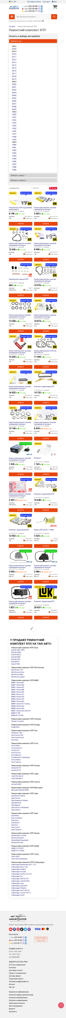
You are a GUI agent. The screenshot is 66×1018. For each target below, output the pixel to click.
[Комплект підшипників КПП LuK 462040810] (46, 592)
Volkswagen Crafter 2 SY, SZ (21, 874)
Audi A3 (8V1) (16, 655)
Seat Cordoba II (16, 818)
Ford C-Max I (15, 746)
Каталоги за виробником (18, 997)
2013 (14, 62)
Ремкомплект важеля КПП (18, 279)
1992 (14, 120)
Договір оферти (15, 976)
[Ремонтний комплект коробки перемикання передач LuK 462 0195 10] (46, 234)
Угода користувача (16, 979)
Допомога (13, 1011)
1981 (14, 147)
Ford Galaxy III (16, 755)
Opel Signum (15, 805)
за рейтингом (14, 188)
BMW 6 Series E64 (17, 708)
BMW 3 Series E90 (17, 692)
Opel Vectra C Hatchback (20, 807)
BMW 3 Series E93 (17, 699)
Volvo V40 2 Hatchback (19, 859)
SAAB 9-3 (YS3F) (17, 848)
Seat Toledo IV (16, 830)
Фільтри (53, 188)
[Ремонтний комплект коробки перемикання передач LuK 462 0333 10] (20, 234)
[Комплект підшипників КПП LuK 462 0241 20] (45, 377)
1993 (14, 123)
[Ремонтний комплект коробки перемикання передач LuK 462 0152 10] (45, 198)
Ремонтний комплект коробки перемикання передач (45, 208)
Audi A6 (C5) (15, 659)
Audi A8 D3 (15, 662)
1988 (14, 167)
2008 (14, 106)
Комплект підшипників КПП (44, 386)
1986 (14, 161)
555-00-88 (30, 6)
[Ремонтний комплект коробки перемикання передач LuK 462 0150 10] (20, 413)
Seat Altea (15, 816)
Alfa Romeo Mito (17, 674)
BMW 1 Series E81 (17, 683)
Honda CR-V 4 (16, 768)
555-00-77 (30, 11)
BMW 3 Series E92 (17, 697)
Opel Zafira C (16, 810)
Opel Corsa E (15, 798)
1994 (14, 126)
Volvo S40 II (15, 856)
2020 (14, 49)
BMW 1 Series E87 (17, 687)
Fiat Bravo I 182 (16, 733)
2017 (14, 73)
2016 (14, 71)
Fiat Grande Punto (17, 737)
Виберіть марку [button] (18, 175)
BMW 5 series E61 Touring (20, 704)
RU (15, 2)
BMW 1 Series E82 (17, 685)
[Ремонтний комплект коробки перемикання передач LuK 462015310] (20, 306)
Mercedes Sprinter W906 (20, 790)
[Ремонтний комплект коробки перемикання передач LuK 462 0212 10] (46, 413)
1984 (14, 156)
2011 (14, 57)
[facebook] (14, 929)
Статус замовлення (17, 965)
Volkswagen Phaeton (18, 888)
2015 (14, 68)
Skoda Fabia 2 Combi (18, 835)
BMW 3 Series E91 (17, 694)
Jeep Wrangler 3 (17, 778)
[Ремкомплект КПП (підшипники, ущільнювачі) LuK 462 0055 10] (20, 198)
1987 (14, 164)
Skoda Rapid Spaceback (19, 840)
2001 (14, 87)
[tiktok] (21, 929)
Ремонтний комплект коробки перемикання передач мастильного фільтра (20, 459)
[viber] (29, 929)
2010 (14, 54)
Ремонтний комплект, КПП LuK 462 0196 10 (45, 351)
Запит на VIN (41, 941)
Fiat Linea (14, 740)
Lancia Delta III (16, 784)
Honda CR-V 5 (16, 770)
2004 (14, 95)
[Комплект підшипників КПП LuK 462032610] (20, 521)
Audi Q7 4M (15, 664)
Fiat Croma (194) (17, 735)
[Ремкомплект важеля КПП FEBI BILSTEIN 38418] (20, 270)
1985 (14, 159)
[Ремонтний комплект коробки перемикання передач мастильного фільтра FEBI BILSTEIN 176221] (20, 485)
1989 (14, 170)
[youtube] (10, 929)
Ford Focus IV (16, 753)
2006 (14, 101)
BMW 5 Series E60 (17, 701)
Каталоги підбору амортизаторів (21, 995)
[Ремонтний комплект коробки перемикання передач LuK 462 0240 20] (20, 377)
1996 (14, 131)
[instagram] (18, 929)
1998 (14, 137)
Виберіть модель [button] (19, 180)
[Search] (54, 16)
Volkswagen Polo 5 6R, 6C (20, 890)
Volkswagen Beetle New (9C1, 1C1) (23, 864)
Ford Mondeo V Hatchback (20, 757)
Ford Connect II (16, 748)
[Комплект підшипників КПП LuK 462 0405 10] (45, 485)
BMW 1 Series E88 (17, 690)
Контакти (46, 2)
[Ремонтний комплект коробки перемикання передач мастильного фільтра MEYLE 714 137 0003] (20, 449)
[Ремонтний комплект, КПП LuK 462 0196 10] (45, 342)
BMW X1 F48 (15, 713)
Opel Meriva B (16, 803)
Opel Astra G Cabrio (18, 796)
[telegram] (25, 929)
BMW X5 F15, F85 (17, 715)
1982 (14, 150)
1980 (14, 145)
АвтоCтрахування (15, 1006)
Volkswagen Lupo (17, 883)
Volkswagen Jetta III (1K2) (20, 881)
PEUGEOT (37, 458)
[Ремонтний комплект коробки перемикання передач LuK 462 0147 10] (46, 306)
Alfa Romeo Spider (18, 677)
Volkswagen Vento (18, 895)
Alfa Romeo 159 (17, 670)
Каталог (12, 984)
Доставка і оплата (34, 2)
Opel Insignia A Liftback (19, 800)
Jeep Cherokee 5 (17, 776)
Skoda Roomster (17, 842)
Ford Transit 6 (16, 762)
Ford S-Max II (15, 760)
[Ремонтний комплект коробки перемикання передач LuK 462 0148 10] (20, 342)
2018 (14, 76)
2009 (14, 109)
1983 (14, 153)
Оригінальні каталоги (17, 1003)
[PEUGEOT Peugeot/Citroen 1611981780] (45, 449)
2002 (14, 90)
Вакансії (12, 1009)
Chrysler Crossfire (17, 721)
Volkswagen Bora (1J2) (19, 867)
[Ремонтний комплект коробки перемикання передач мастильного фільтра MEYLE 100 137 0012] (45, 556)
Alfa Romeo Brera (17, 672)
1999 (14, 139)
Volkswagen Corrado (18, 872)
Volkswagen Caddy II (18, 869)
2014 (14, 65)
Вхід (54, 2)
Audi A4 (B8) (15, 657)
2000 (14, 84)
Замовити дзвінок (41, 937)
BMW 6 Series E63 (17, 706)
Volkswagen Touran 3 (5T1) (21, 893)
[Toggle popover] (61, 1005)
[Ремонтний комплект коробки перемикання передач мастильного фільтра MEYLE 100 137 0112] (20, 556)
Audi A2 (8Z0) (16, 652)
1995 (14, 128)
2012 (14, 59)
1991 (14, 117)
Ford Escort (15, 750)
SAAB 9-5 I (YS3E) (17, 851)
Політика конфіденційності (19, 981)
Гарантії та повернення (17, 973)
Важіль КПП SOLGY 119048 (44, 530)
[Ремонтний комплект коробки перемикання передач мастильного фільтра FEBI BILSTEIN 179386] (20, 592)
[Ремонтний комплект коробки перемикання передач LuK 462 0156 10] (45, 270)
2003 (14, 92)
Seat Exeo (14, 820)
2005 (14, 98)
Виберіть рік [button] (17, 41)
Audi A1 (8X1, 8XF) (18, 650)
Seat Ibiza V (15, 823)
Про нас (12, 987)
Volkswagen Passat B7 (19, 886)
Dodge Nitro (15, 727)
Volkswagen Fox (17, 876)
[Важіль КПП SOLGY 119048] (45, 521)
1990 (14, 114)
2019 (14, 79)
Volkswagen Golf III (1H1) (20, 879)
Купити (21, 224)
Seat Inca (14, 825)
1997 (14, 134)
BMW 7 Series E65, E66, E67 (21, 711)
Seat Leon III (15, 827)
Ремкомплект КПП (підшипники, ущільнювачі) (20, 208)
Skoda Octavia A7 (17, 838)
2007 (14, 104)
